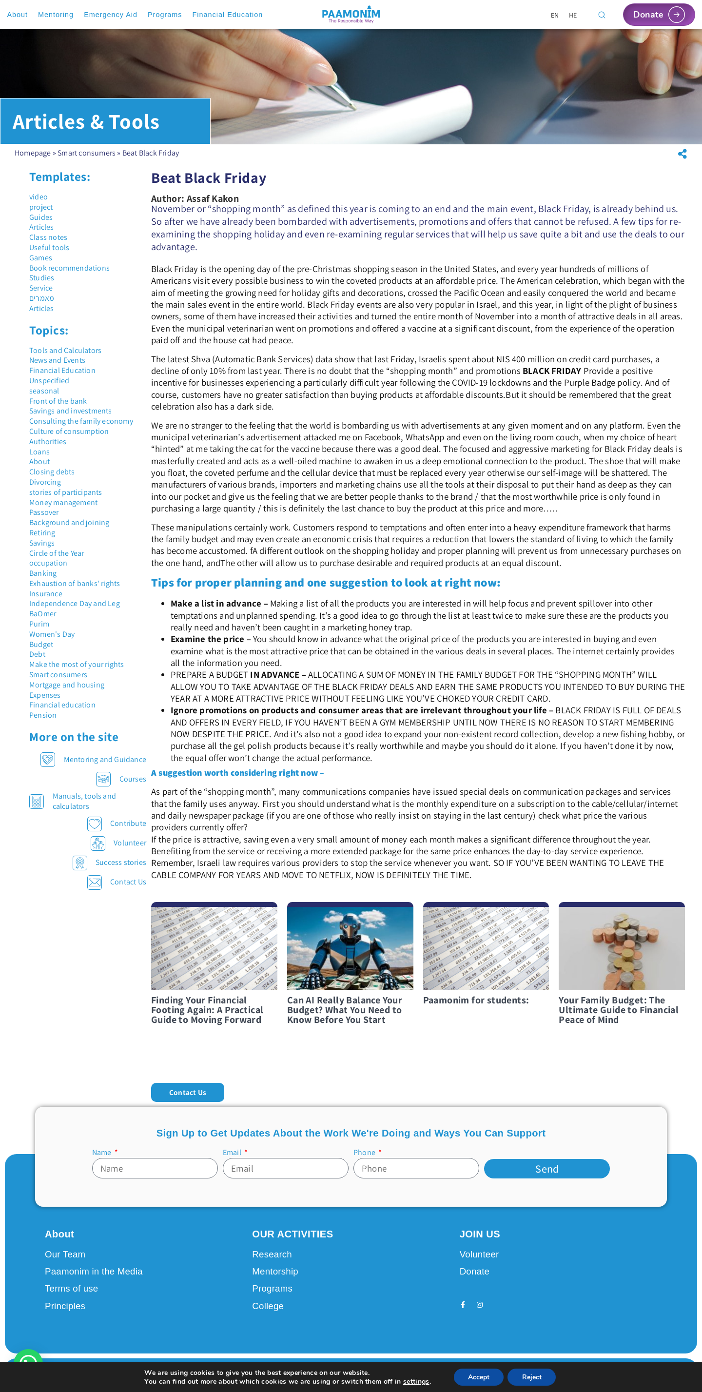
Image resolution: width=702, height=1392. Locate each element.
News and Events (57, 367)
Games (40, 264)
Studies (41, 284)
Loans (39, 458)
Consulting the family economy (81, 428)
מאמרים (41, 305)
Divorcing (45, 489)
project (41, 214)
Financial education (62, 711)
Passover (44, 519)
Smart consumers (87, 160)
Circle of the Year (56, 560)
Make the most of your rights (76, 671)
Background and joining (69, 529)
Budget (41, 651)
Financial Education (62, 377)
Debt (37, 661)
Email (233, 1159)
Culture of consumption (69, 438)
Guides (41, 224)
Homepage (33, 160)
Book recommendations (69, 275)
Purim (39, 631)
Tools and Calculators (65, 357)
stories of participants (65, 499)
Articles (41, 234)
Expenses (45, 702)
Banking (43, 580)
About (39, 468)
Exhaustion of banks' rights (74, 590)
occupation (48, 570)
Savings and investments (70, 417)
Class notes (48, 244)
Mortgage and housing (66, 691)
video (38, 203)
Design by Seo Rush (170, 1375)
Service (41, 295)
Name (102, 1159)
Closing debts (52, 478)
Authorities (47, 448)
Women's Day (52, 641)
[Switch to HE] (573, 14)
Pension (43, 722)
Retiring (42, 539)
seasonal (44, 397)
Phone (365, 1159)
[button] (682, 161)
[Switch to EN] (555, 14)
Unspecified (49, 387)
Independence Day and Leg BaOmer (74, 615)
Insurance (45, 600)
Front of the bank (58, 408)
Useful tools (49, 254)
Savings (42, 550)
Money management (63, 509)
